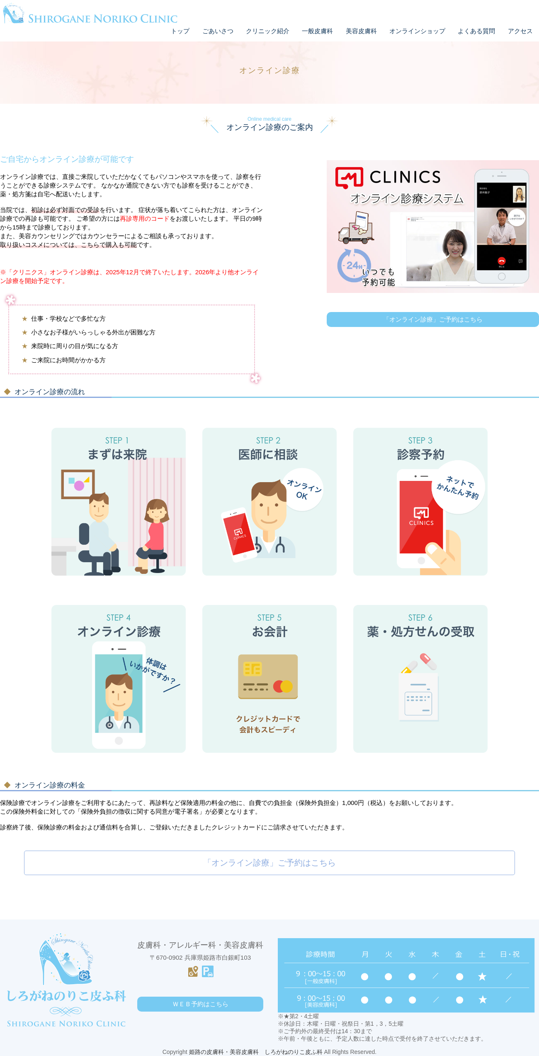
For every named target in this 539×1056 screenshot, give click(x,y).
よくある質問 (476, 30)
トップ (180, 30)
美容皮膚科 (361, 30)
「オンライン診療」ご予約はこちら (269, 862)
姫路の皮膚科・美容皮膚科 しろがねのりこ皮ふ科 (256, 1052)
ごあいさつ (217, 30)
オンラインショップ (417, 30)
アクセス (520, 30)
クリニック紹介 (267, 30)
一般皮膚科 (317, 30)
